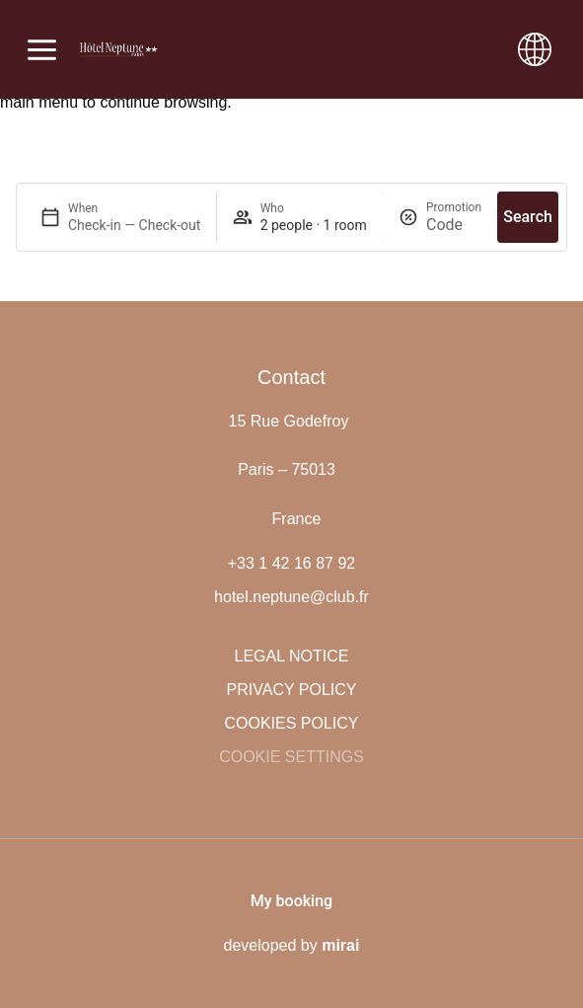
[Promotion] (453, 224)
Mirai (340, 945)
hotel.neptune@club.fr (291, 596)
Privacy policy (292, 689)
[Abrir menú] (42, 50)
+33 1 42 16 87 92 (291, 563)
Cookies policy (291, 723)
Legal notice (292, 656)
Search (527, 216)
